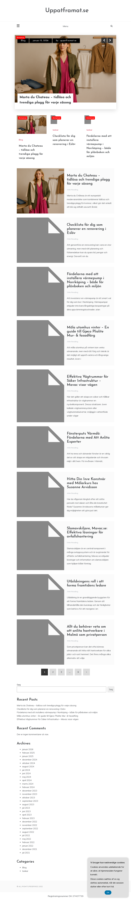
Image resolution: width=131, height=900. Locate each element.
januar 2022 (27, 846)
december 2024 (29, 759)
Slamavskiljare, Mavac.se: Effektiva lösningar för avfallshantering (87, 532)
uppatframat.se (68, 41)
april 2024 (27, 780)
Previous (104, 40)
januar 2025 (27, 756)
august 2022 (28, 832)
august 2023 (28, 804)
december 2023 (29, 790)
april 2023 (27, 814)
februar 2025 (28, 752)
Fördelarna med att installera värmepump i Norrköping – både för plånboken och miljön (57, 712)
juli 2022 (26, 835)
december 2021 (29, 849)
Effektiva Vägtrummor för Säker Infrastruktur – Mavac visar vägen (87, 381)
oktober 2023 (28, 797)
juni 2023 (26, 811)
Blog (23, 41)
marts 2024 (27, 784)
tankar (55, 130)
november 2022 (29, 825)
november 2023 (29, 794)
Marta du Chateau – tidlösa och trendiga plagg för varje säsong (45, 100)
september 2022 (30, 828)
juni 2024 (26, 773)
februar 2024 (28, 787)
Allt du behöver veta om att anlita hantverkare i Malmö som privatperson (87, 631)
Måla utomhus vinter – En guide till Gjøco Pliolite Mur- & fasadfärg (88, 331)
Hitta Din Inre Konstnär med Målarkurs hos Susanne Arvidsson (86, 483)
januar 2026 (27, 749)
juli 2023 (26, 808)
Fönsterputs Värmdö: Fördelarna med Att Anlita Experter (88, 438)
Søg (19, 684)
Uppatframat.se (67, 11)
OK (108, 892)
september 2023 (30, 801)
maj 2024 (26, 777)
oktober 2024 (28, 763)
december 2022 (29, 821)
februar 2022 (28, 842)
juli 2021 (26, 852)
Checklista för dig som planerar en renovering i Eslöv (64, 140)
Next (110, 40)
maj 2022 (26, 839)
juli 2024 (26, 770)
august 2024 (28, 766)
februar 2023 (28, 818)
